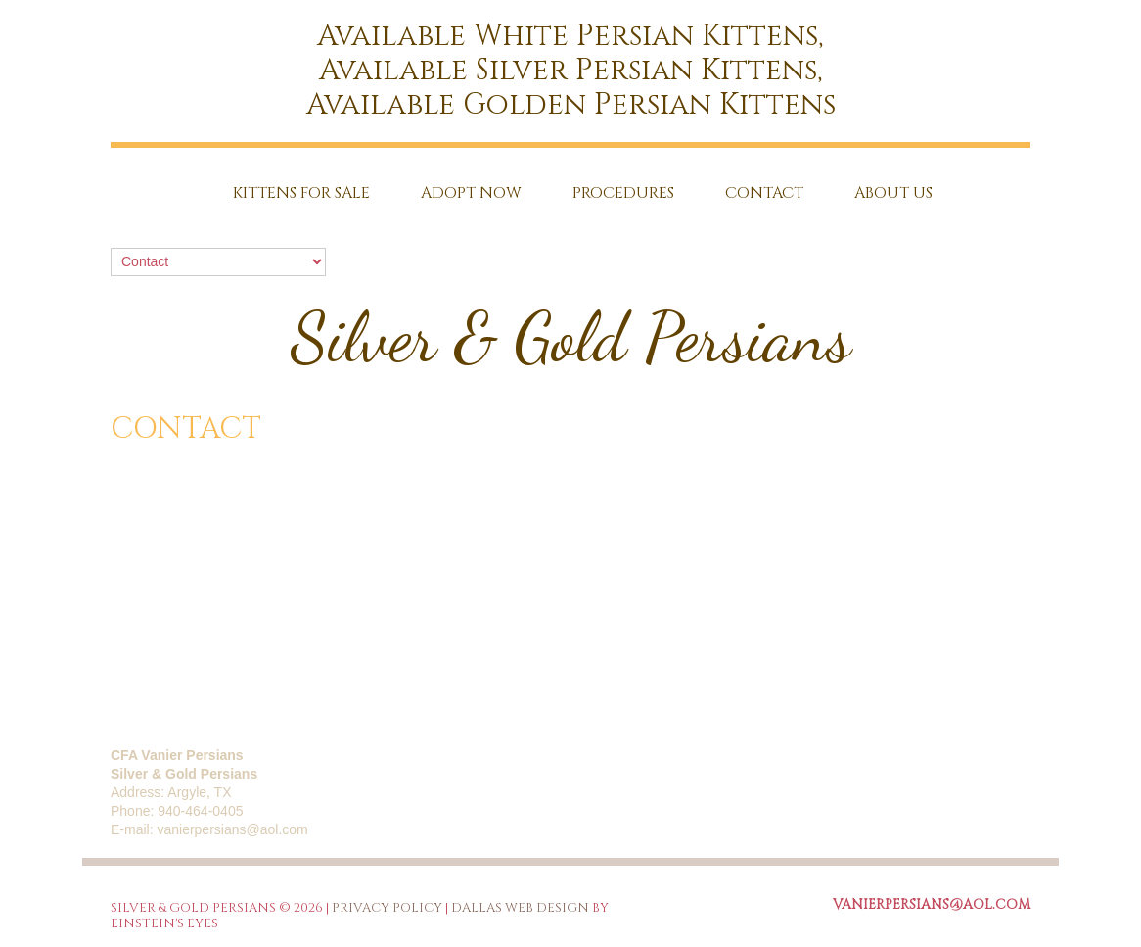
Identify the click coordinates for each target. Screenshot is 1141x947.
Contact (764, 193)
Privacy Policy (387, 908)
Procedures (623, 193)
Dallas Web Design (520, 908)
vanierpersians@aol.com (232, 829)
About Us (893, 193)
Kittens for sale (301, 193)
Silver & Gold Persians (571, 338)
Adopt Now (471, 193)
